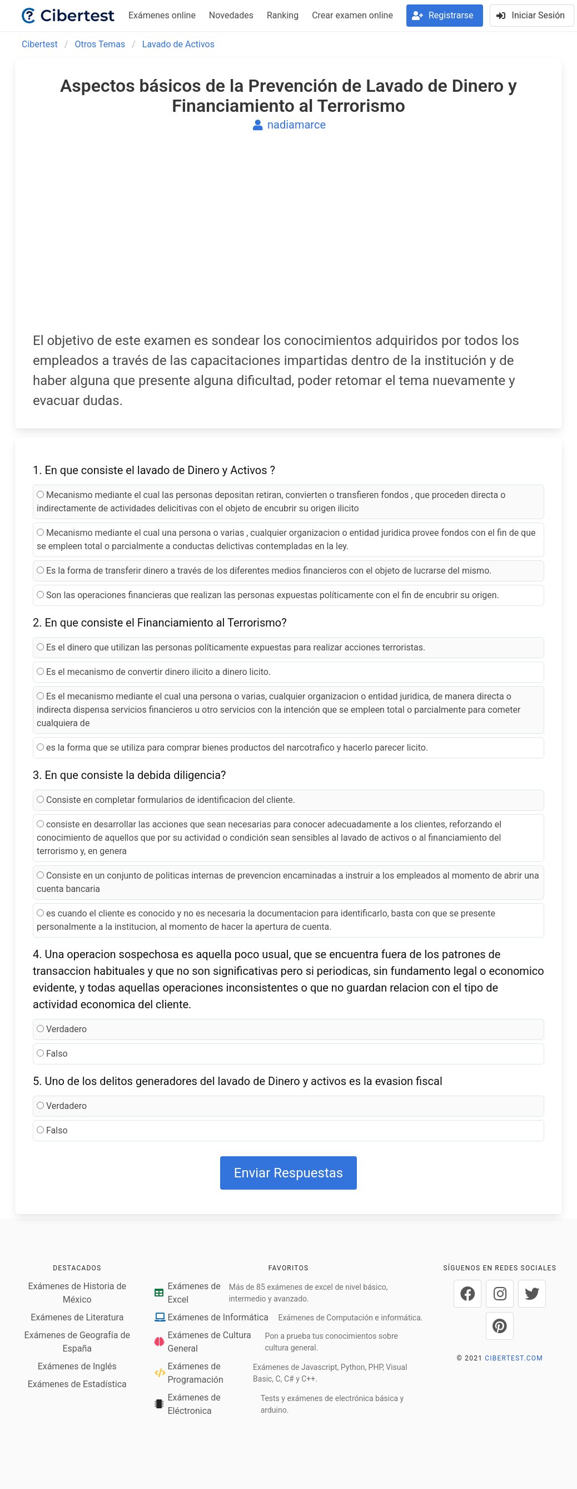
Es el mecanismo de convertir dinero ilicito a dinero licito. (154, 672)
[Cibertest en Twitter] (532, 1294)
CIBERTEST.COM (514, 1358)
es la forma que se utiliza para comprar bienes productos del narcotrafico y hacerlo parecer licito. (232, 747)
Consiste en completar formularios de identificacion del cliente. (166, 800)
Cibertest (40, 44)
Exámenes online (162, 15)
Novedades (231, 15)
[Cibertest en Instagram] (500, 1294)
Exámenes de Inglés (77, 1366)
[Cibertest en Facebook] (467, 1294)
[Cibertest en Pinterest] (500, 1326)
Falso (52, 1053)
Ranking (283, 15)
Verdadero (62, 1029)
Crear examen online (352, 15)
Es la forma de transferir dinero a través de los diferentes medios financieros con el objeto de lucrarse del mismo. (264, 570)
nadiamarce (288, 124)
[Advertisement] (288, 239)
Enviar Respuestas (289, 1173)
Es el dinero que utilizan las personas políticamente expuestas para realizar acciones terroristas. (231, 647)
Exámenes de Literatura (77, 1317)
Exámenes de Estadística (77, 1384)
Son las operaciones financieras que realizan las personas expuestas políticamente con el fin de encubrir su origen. (268, 595)
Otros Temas (99, 44)
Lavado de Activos (178, 44)
